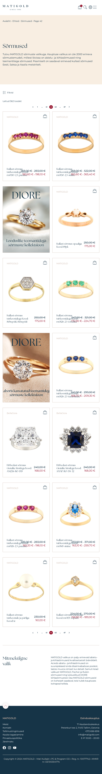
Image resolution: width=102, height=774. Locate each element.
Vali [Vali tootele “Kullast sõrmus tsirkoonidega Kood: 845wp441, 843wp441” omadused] (45, 263)
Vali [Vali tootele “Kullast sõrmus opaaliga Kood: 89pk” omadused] (95, 191)
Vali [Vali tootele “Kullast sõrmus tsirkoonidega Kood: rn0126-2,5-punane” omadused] (45, 487)
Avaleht (7, 21)
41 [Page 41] (46, 107)
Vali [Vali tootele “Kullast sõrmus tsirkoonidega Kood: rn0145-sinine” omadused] (95, 487)
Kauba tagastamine (13, 734)
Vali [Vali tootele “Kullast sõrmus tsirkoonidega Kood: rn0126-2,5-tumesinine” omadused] (95, 337)
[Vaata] (26, 219)
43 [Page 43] (56, 107)
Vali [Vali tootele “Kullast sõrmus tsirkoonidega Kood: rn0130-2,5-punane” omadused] (45, 116)
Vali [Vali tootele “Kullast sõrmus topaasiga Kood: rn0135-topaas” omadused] (95, 562)
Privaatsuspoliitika (12, 738)
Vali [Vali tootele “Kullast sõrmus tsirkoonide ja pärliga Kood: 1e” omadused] (45, 562)
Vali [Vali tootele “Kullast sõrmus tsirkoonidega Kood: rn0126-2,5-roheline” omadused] (95, 263)
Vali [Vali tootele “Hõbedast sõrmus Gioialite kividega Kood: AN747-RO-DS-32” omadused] (95, 412)
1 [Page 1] (37, 107)
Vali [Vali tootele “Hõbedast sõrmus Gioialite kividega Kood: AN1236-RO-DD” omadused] (45, 412)
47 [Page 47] (64, 107)
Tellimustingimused (13, 731)
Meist (5, 724)
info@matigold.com (88, 734)
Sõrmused (26, 21)
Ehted (15, 21)
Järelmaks (8, 741)
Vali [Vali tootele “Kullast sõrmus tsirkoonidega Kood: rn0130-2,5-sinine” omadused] (95, 116)
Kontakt (7, 727)
